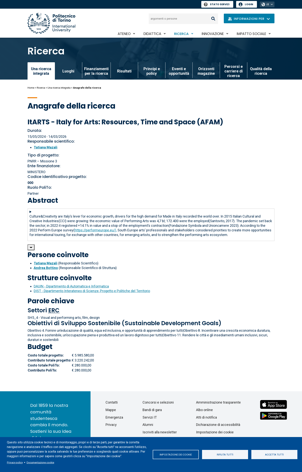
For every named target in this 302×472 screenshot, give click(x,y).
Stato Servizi (216, 4)
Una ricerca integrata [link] (41, 71)
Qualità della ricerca (261, 71)
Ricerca (181, 33)
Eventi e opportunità (179, 71)
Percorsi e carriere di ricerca (233, 71)
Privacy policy (15, 462)
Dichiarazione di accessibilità (218, 425)
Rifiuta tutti (225, 454)
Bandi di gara (152, 410)
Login (249, 4)
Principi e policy (151, 71)
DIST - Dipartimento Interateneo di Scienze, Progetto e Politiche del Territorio (92, 291)
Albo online (204, 410)
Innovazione (213, 33)
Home (31, 87)
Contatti (112, 402)
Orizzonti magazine (206, 71)
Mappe (111, 410)
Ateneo (124, 33)
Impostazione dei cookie (176, 454)
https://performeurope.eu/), (96, 230)
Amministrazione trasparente (218, 402)
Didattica (152, 33)
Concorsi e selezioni (158, 402)
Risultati (124, 71)
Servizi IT (150, 417)
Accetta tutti (274, 454)
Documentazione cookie (40, 462)
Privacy (111, 425)
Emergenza (114, 417)
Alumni (148, 425)
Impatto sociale (251, 33)
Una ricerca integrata (59, 87)
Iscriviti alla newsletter (160, 432)
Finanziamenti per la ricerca (96, 71)
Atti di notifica (206, 417)
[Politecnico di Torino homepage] (51, 23)
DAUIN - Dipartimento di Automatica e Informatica (71, 286)
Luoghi (68, 71)
